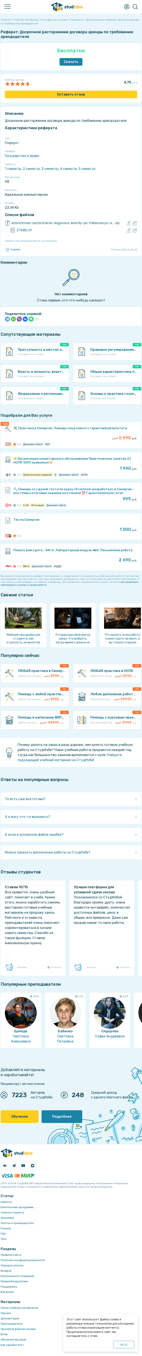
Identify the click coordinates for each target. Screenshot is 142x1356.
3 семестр (50, 169)
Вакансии (7, 1292)
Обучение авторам (13, 1339)
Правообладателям (14, 1281)
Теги (4, 1239)
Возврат (6, 1270)
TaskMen (13, 249)
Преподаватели (12, 1323)
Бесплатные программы (17, 1207)
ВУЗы (4, 1334)
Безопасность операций (17, 1276)
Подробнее (62, 1117)
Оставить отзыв (71, 94)
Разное (6, 1228)
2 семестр (31, 169)
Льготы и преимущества (17, 1223)
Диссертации (10, 1318)
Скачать (71, 62)
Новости (6, 1201)
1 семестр (13, 169)
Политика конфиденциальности (23, 1260)
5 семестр (87, 169)
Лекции (6, 1313)
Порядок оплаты (12, 1265)
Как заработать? (12, 1344)
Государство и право (22, 156)
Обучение (19, 1117)
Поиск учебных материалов (19, 1307)
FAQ (3, 1233)
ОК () (123, 1344)
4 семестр (68, 169)
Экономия (7, 1217)
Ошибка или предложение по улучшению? (31, 240)
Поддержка (9, 1286)
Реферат (12, 143)
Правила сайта (11, 1254)
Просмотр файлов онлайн (18, 1329)
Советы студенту (12, 1212)
